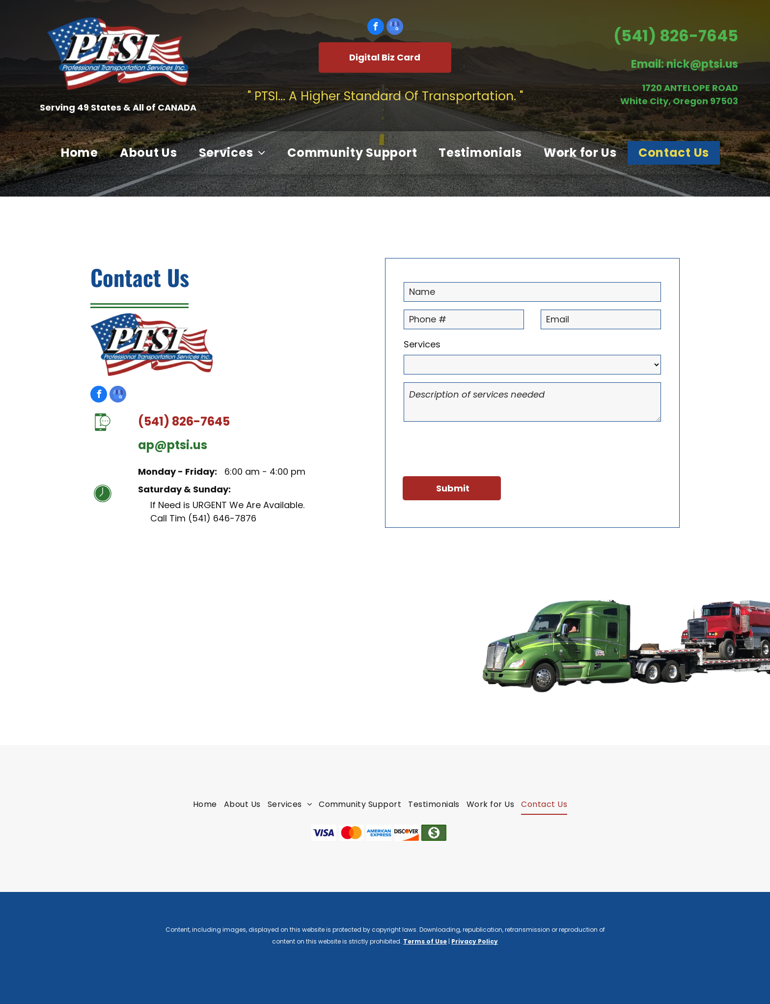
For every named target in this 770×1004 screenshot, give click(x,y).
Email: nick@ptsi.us (684, 64)
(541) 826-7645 (675, 36)
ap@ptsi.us (172, 445)
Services (422, 344)
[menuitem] (79, 153)
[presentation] (478, 447)
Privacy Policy (474, 941)
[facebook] (375, 27)
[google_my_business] (394, 27)
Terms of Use (425, 941)
